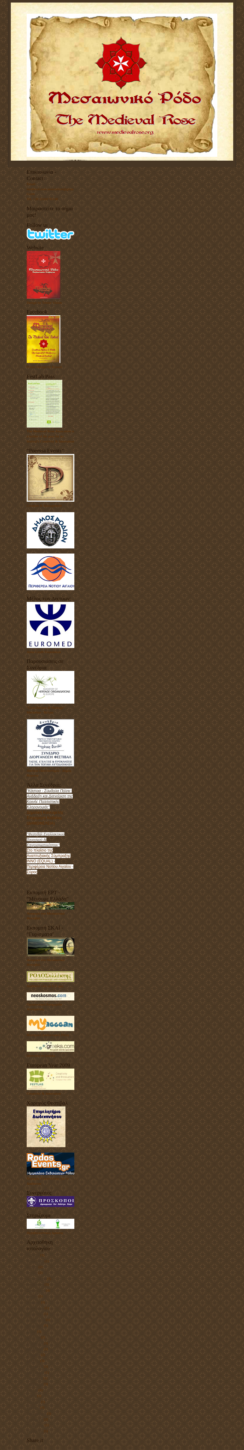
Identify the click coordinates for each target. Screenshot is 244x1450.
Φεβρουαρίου (36, 1278)
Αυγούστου (35, 1325)
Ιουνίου (32, 1272)
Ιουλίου (32, 1267)
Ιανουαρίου (35, 1343)
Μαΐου (31, 1331)
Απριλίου (33, 1302)
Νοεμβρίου (35, 1378)
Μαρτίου (33, 1255)
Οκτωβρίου (35, 1313)
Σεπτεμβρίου (36, 1290)
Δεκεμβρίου (35, 1261)
